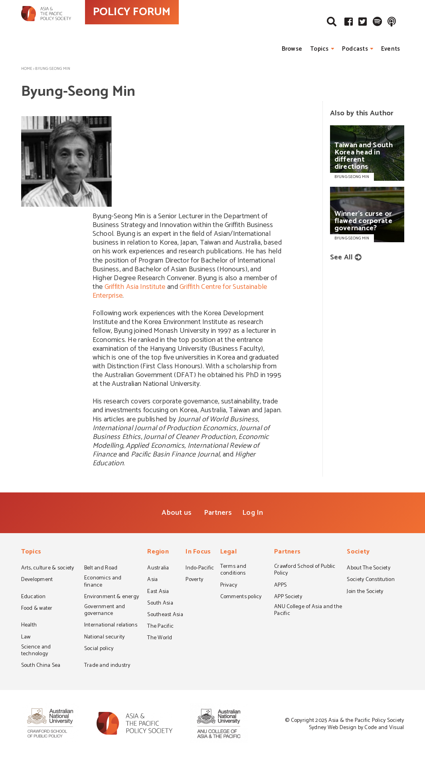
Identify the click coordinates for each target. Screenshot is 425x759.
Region (158, 552)
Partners (218, 513)
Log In (252, 513)
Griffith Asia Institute (135, 287)
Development (37, 580)
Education (33, 597)
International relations (110, 626)
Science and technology (36, 651)
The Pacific (160, 627)
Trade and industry (107, 666)
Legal (228, 552)
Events (390, 49)
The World (159, 638)
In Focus (198, 552)
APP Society (288, 597)
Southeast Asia (165, 615)
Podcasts (355, 49)
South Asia (160, 604)
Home (26, 68)
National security (104, 638)
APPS (280, 586)
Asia (152, 580)
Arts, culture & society (47, 569)
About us (177, 513)
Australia (158, 569)
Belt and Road (100, 569)
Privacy (228, 586)
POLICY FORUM (168, 27)
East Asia (158, 592)
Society (358, 552)
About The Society (368, 569)
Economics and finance (102, 582)
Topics (319, 49)
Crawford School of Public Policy (305, 570)
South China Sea (41, 666)
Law (26, 638)
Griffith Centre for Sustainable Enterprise (180, 291)
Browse (292, 49)
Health (29, 626)
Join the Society (365, 592)
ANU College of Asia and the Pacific (308, 610)
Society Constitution (370, 580)
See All (341, 257)
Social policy (98, 649)
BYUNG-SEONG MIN (352, 177)
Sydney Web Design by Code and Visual (356, 727)
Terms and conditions (233, 570)
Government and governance (104, 610)
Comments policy (241, 597)
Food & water (37, 609)
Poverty (194, 580)
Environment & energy (111, 597)
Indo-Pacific (200, 569)
